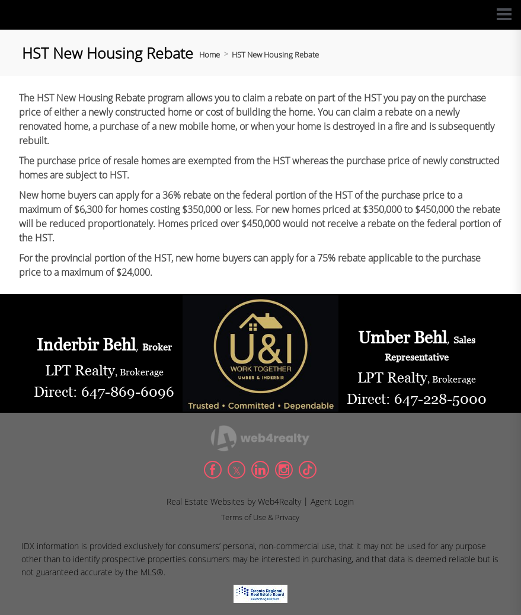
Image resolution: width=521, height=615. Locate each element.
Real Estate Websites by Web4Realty (234, 501)
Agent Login (332, 501)
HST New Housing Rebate (275, 54)
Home (209, 54)
